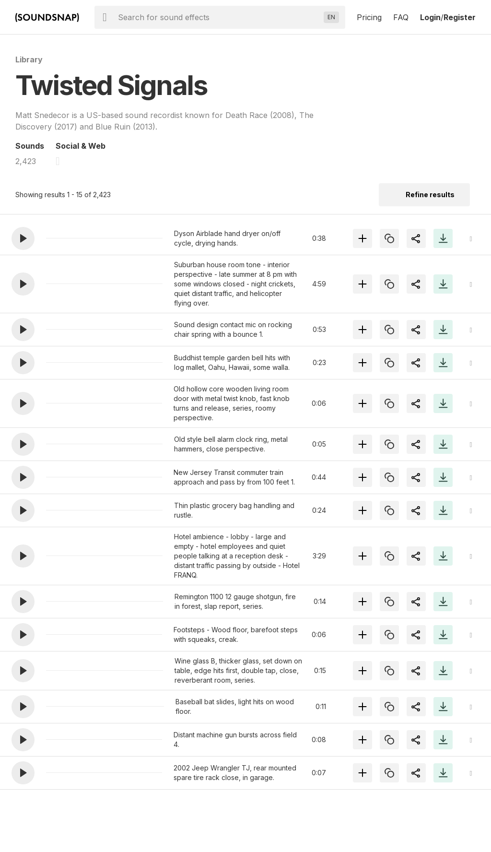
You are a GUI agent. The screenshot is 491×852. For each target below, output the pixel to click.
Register (460, 17)
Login (430, 17)
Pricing (369, 17)
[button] (23, 238)
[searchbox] (219, 17)
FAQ (401, 17)
